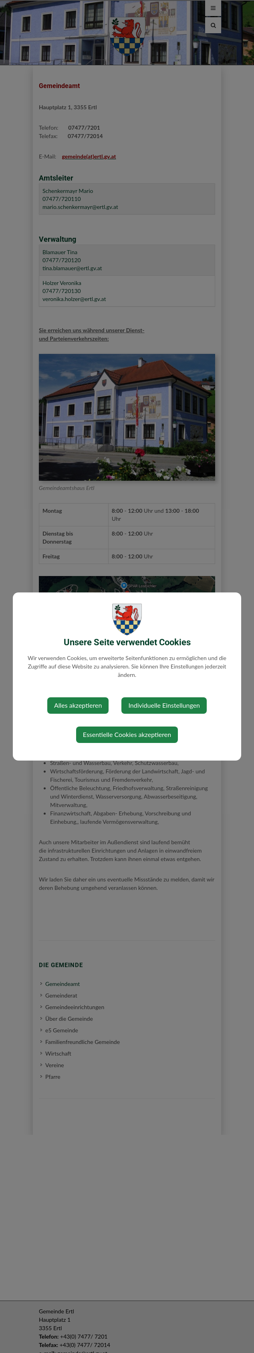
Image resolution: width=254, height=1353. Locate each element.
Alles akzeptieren (78, 705)
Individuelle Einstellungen (164, 705)
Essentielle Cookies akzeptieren (127, 734)
